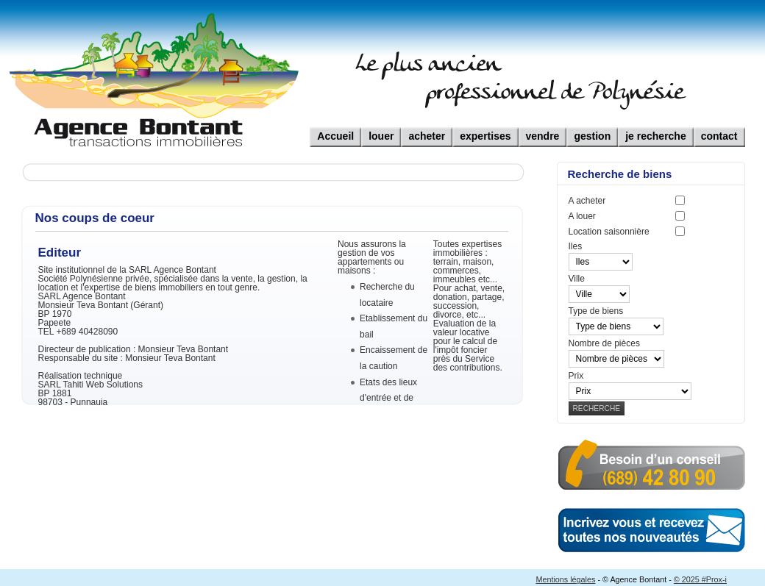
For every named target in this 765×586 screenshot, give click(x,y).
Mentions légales (565, 579)
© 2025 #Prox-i (700, 579)
